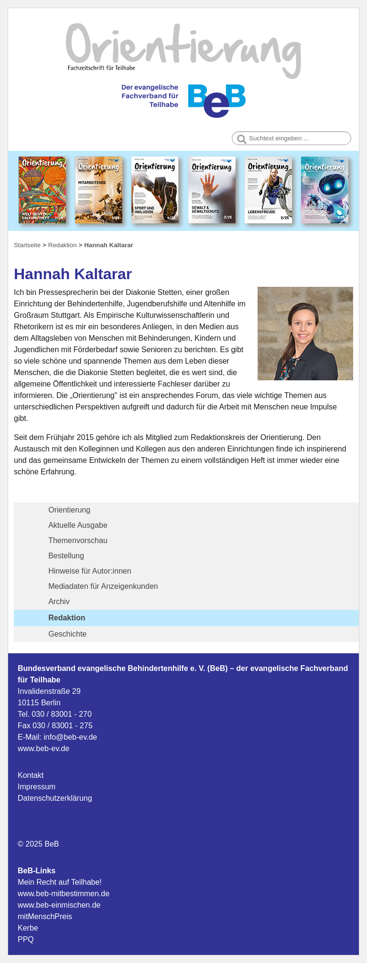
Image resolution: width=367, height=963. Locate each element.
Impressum (36, 787)
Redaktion (66, 618)
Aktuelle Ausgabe (78, 525)
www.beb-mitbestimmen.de (63, 894)
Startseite (27, 245)
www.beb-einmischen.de (59, 905)
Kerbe (28, 928)
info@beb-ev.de (70, 737)
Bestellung (66, 556)
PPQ (26, 939)
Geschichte (67, 634)
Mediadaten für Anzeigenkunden (103, 586)
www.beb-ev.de (43, 748)
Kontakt (30, 775)
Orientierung (69, 510)
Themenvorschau (78, 540)
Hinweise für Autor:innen (89, 571)
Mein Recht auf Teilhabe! (60, 882)
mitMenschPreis (45, 916)
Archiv (58, 601)
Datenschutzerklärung (55, 798)
